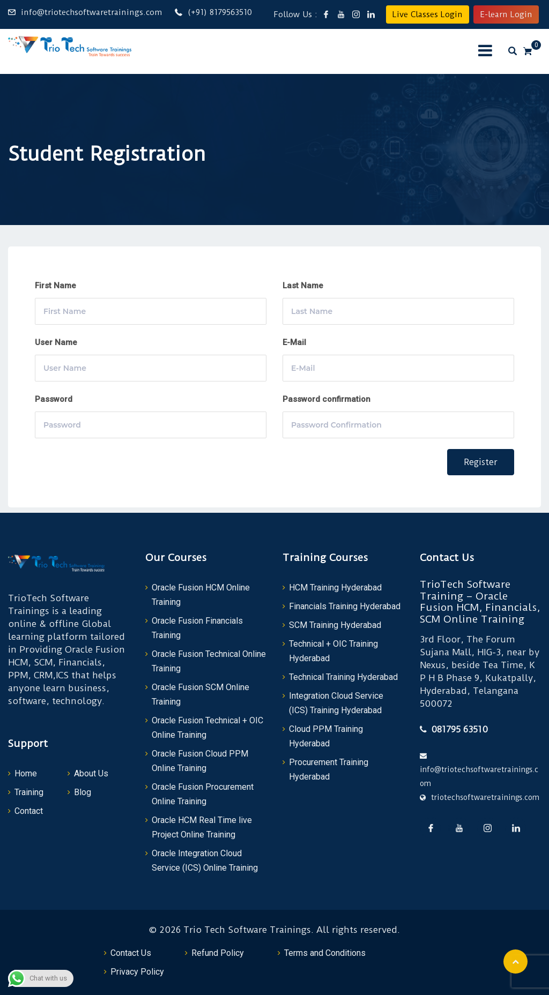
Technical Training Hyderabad (343, 677)
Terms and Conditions (325, 953)
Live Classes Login (427, 14)
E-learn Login (506, 14)
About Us (91, 773)
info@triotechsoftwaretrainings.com (91, 12)
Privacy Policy (137, 972)
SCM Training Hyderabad (335, 625)
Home (25, 773)
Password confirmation (326, 399)
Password (53, 399)
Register (481, 462)
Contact (28, 811)
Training (28, 792)
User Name (56, 342)
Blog (82, 792)
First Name (55, 285)
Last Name (303, 285)
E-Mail (294, 342)
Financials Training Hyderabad (344, 606)
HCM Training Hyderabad (335, 587)
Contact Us (130, 953)
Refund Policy (217, 953)
